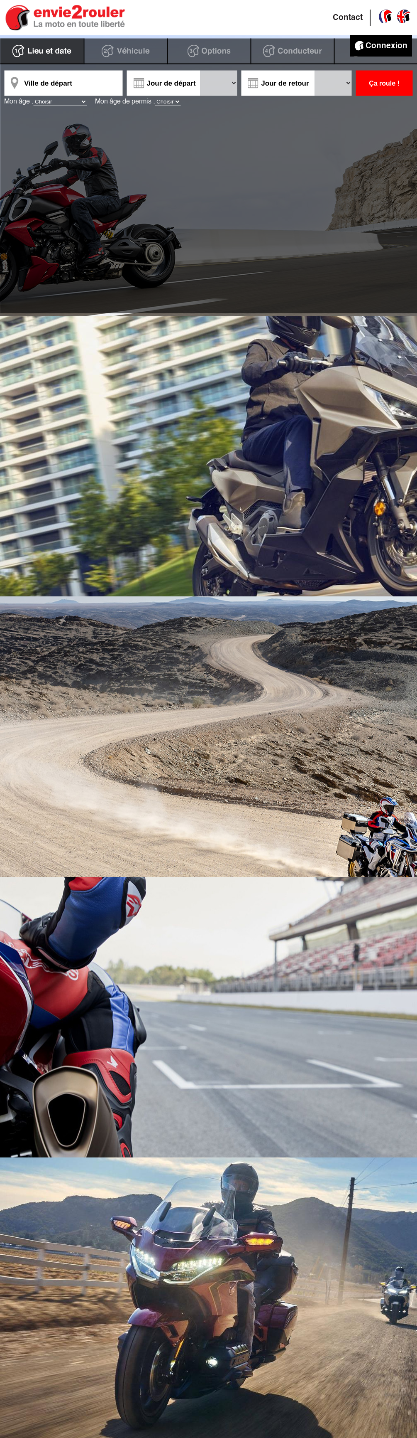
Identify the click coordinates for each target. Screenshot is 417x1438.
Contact (348, 17)
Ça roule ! (384, 82)
